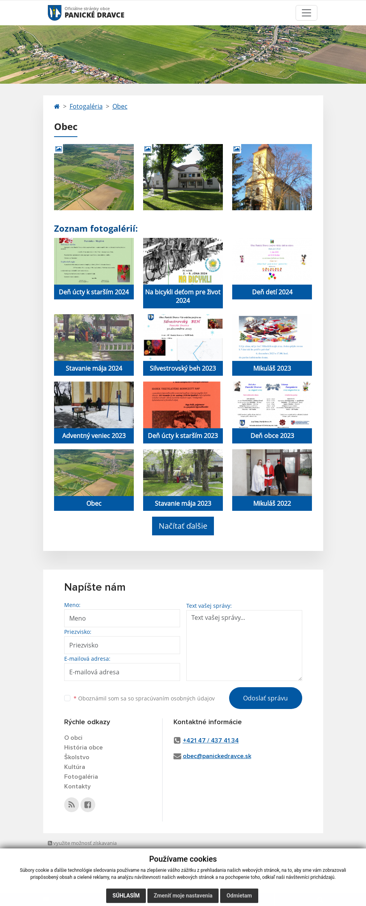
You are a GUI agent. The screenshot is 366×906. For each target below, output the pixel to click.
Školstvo (76, 757)
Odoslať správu (265, 698)
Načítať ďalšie (183, 526)
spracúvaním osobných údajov (175, 698)
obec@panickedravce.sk (217, 756)
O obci (73, 738)
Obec (120, 106)
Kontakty (77, 786)
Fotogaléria (86, 106)
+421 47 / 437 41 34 (211, 740)
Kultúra (74, 767)
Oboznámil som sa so (144, 698)
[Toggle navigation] (306, 13)
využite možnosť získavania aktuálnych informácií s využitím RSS (85, 850)
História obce (83, 747)
